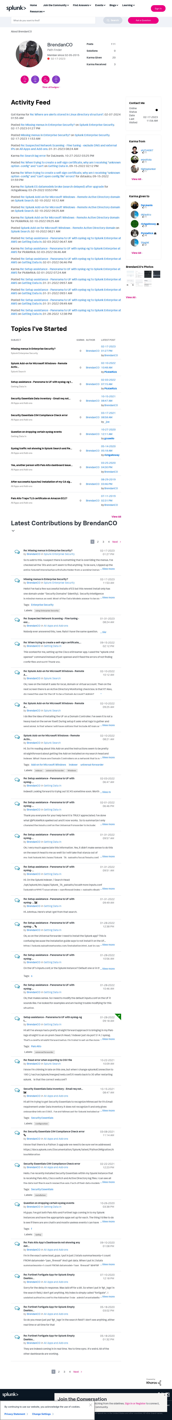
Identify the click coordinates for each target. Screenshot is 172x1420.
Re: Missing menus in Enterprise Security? (48, 124)
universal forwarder (55, 770)
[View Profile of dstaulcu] (146, 214)
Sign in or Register (135, 1403)
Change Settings (41, 1414)
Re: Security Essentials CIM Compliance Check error (54, 1131)
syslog (38, 1234)
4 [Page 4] (109, 541)
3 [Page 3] (103, 541)
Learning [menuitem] (127, 5)
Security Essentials (42, 1117)
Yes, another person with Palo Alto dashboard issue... (42, 465)
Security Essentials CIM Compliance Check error (39, 415)
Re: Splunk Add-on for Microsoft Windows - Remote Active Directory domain (70, 197)
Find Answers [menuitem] (81, 5)
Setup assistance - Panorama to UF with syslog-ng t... (42, 381)
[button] (130, 274)
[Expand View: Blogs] (117, 5)
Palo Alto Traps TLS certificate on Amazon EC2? (39, 498)
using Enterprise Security (46, 610)
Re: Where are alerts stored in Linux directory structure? (66, 114)
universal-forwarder (92, 764)
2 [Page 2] (98, 541)
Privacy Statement (15, 1414)
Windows (72, 770)
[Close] (90, 1404)
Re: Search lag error (33, 155)
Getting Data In (58, 166)
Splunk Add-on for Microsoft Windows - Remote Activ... (39, 365)
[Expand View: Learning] (133, 5)
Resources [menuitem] (36, 11)
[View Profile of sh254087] (147, 150)
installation (40, 1195)
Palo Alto (36, 1046)
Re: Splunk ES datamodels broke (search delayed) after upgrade (62, 186)
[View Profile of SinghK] (145, 242)
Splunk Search (24, 200)
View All (116, 516)
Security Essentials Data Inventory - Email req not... (41, 398)
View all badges (50, 87)
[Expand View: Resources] (43, 11)
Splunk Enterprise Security (96, 124)
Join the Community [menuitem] (55, 5)
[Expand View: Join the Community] (68, 5)
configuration (41, 1123)
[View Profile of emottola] (146, 159)
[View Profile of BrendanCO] (93, 350)
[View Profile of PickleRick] (110, 371)
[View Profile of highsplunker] (148, 169)
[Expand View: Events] (104, 5)
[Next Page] (116, 541)
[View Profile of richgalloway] (111, 455)
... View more (107, 568)
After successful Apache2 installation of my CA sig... (41, 481)
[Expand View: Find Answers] (90, 5)
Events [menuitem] (99, 5)
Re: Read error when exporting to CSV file (48, 1060)
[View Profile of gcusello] (109, 438)
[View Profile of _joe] (107, 421)
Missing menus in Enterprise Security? (45, 135)
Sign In (158, 8)
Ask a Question (143, 20)
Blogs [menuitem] (113, 5)
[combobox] (66, 20)
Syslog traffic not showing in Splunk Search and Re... (41, 448)
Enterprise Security (42, 604)
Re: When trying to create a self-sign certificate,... (52, 642)
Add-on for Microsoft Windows (48, 764)
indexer (73, 764)
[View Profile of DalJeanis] (147, 205)
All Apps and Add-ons (33, 149)
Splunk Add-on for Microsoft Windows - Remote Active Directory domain (68, 227)
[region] (47, 1410)
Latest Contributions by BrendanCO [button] (64, 523)
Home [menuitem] (33, 5)
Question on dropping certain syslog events (36, 431)
